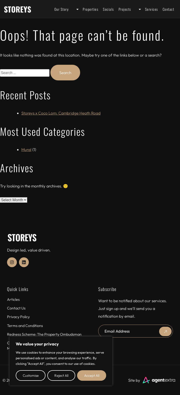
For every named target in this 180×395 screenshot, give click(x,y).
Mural (26, 149)
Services (147, 9)
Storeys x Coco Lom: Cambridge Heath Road (61, 113)
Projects (125, 9)
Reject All (61, 375)
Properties (85, 9)
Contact (168, 9)
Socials (108, 9)
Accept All (91, 375)
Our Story (61, 9)
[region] (60, 361)
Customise (31, 375)
